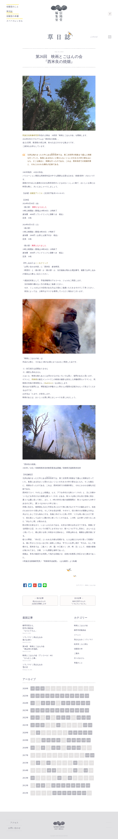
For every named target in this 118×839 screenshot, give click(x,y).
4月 (49, 695)
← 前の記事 (40, 600)
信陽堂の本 (78, 648)
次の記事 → (77, 600)
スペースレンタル (19, 19)
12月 (93, 695)
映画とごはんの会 (89, 583)
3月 (44, 688)
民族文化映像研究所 (31, 134)
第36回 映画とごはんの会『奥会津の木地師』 (33, 647)
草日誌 (11, 11)
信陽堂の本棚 (15, 15)
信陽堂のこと (11, 7)
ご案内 (76, 653)
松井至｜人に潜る (81, 643)
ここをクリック (41, 261)
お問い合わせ (14, 828)
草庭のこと (78, 662)
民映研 (34, 378)
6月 (60, 695)
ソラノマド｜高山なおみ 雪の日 (33, 665)
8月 (71, 695)
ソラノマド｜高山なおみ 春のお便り (33, 638)
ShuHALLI (48, 381)
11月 (87, 695)
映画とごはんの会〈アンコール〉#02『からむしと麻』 (38, 656)
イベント (77, 634)
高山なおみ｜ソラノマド (83, 639)
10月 (82, 695)
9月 (76, 695)
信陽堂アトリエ (36, 191)
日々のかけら (79, 657)
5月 (55, 695)
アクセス (14, 823)
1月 (33, 688)
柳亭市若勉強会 (80, 629)
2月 (38, 688)
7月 (65, 695)
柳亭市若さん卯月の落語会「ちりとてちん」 (30, 627)
